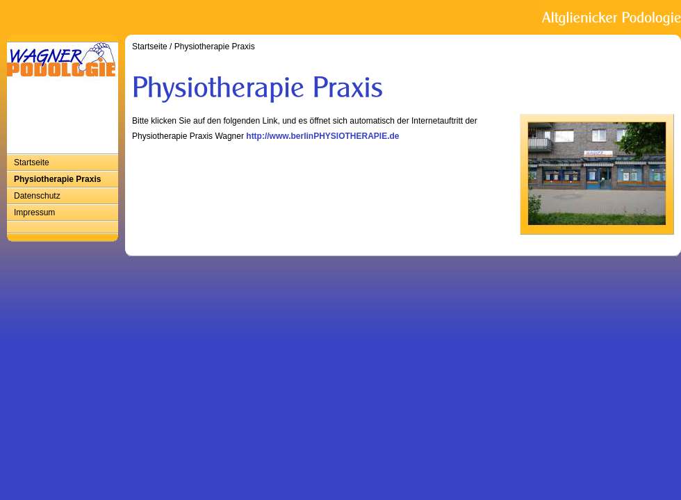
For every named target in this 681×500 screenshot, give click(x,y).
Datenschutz (37, 196)
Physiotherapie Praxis (57, 179)
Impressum (34, 212)
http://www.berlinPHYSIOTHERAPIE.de (322, 136)
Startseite (31, 162)
